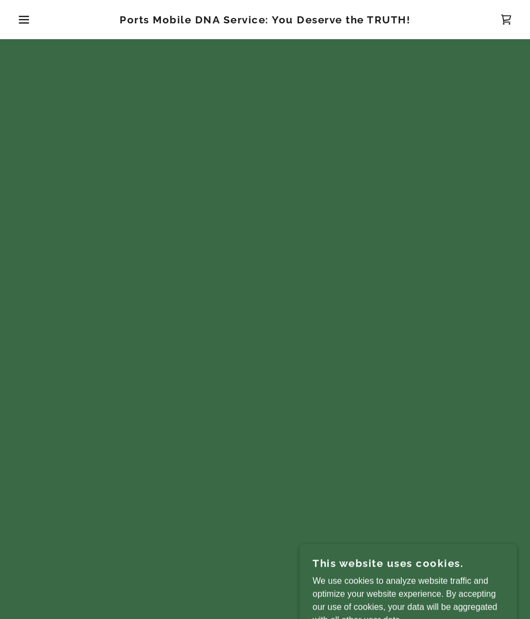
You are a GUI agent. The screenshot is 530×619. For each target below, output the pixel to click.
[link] (265, 20)
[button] (26, 19)
